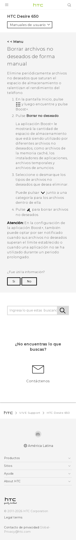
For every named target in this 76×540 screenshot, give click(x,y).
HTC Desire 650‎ (58, 413)
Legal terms (13, 517)
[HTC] (38, 4)
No (29, 281)
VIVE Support (29, 413)
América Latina (40, 446)
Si (14, 281)
